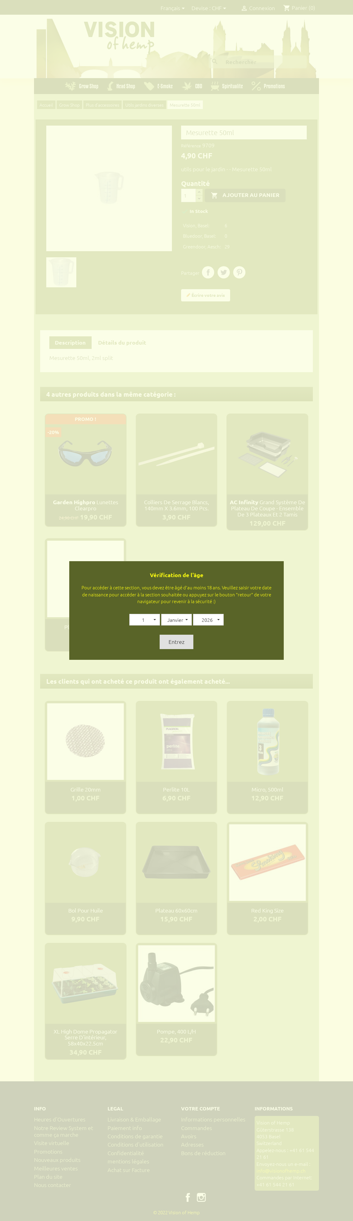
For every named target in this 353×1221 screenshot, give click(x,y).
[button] (144, 620)
